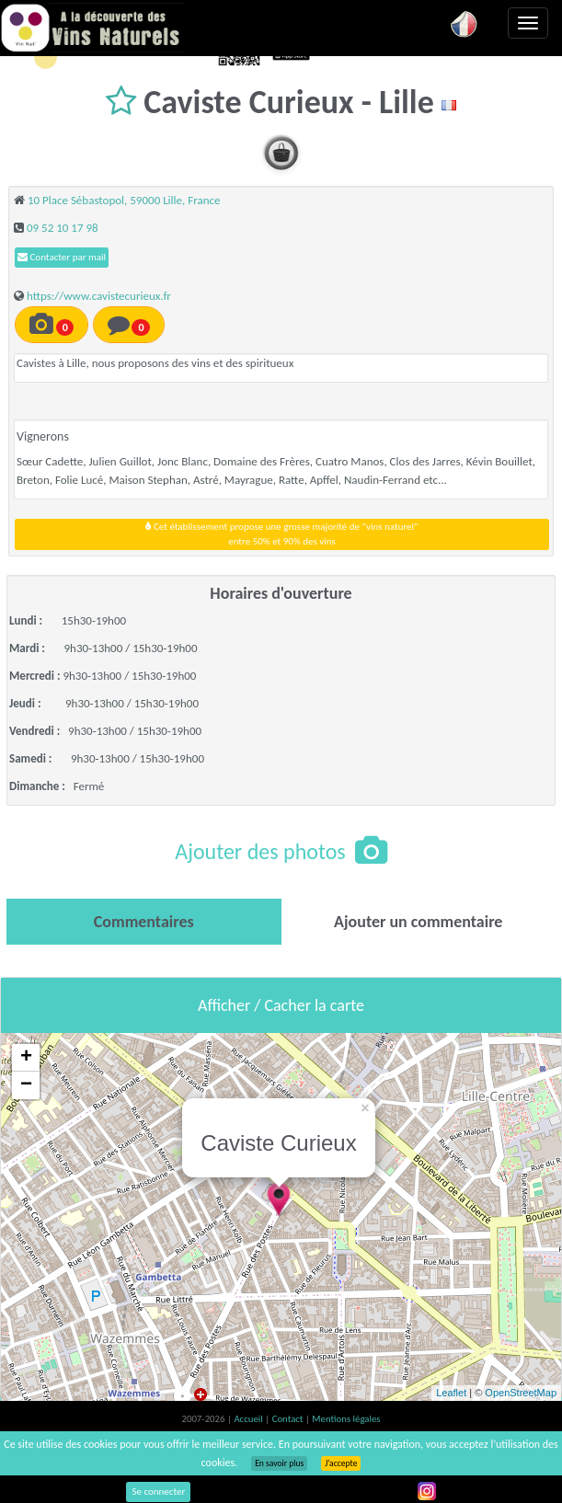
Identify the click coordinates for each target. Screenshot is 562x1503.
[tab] (143, 922)
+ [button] (26, 1058)
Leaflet (451, 1392)
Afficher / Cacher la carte (281, 1005)
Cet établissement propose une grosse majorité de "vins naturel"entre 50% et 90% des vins (281, 534)
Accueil (249, 1419)
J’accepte (341, 1463)
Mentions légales (346, 1419)
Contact (288, 1419)
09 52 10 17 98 (62, 228)
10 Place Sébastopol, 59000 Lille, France (124, 200)
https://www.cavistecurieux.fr (99, 296)
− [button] (26, 1085)
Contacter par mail (61, 257)
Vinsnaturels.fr (92, 27)
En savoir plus (279, 1463)
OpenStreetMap (520, 1392)
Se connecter (158, 1491)
